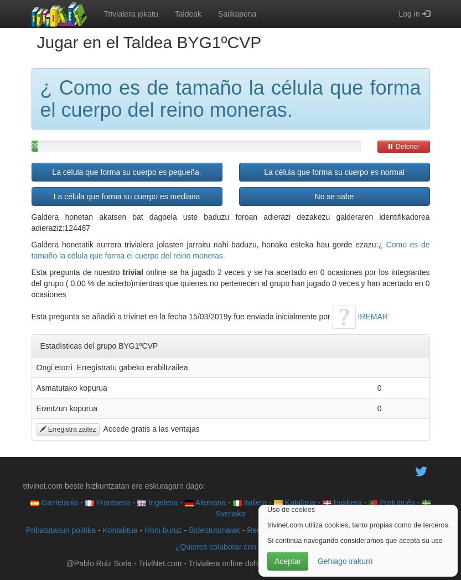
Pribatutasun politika (61, 530)
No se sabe (334, 196)
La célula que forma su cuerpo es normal (334, 172)
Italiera (250, 502)
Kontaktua (119, 530)
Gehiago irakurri (345, 561)
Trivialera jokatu (131, 13)
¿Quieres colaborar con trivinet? (230, 546)
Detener (403, 147)
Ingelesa (157, 502)
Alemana (205, 502)
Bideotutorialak (214, 530)
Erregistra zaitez (68, 429)
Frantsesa (108, 502)
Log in (413, 13)
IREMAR (360, 316)
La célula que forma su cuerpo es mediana (127, 196)
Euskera (342, 502)
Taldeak (188, 13)
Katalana (294, 502)
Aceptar (287, 561)
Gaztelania (54, 502)
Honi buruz (163, 530)
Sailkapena (237, 13)
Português (392, 502)
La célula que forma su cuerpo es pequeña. (126, 172)
